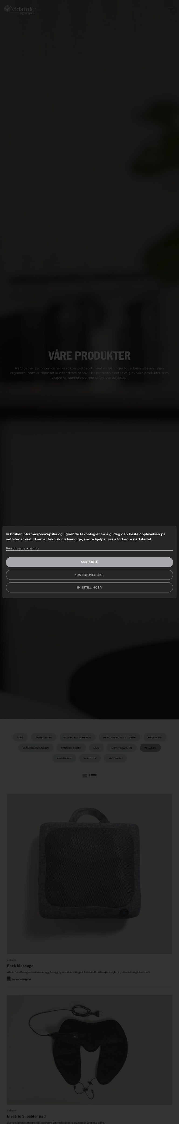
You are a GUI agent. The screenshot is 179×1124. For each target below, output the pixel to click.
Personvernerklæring (22, 548)
